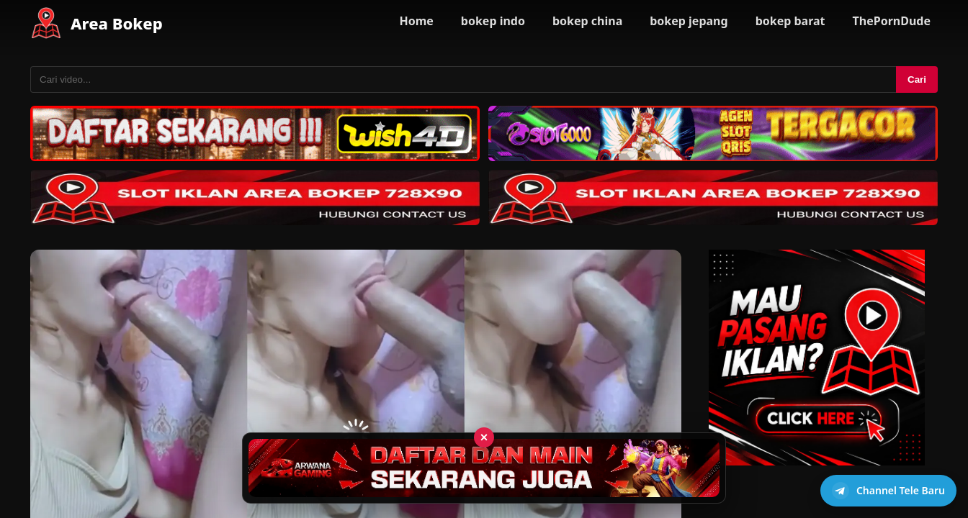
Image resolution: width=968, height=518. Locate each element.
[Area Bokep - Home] (46, 23)
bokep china (587, 21)
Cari (917, 79)
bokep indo (493, 21)
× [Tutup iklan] (484, 437)
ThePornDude (892, 21)
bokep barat (790, 21)
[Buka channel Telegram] (888, 490)
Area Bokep (117, 23)
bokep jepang (688, 21)
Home (416, 21)
